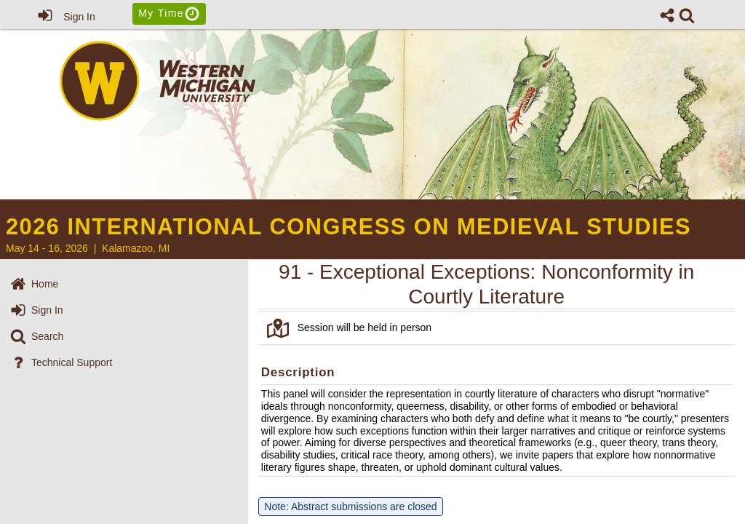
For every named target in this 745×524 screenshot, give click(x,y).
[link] (687, 15)
